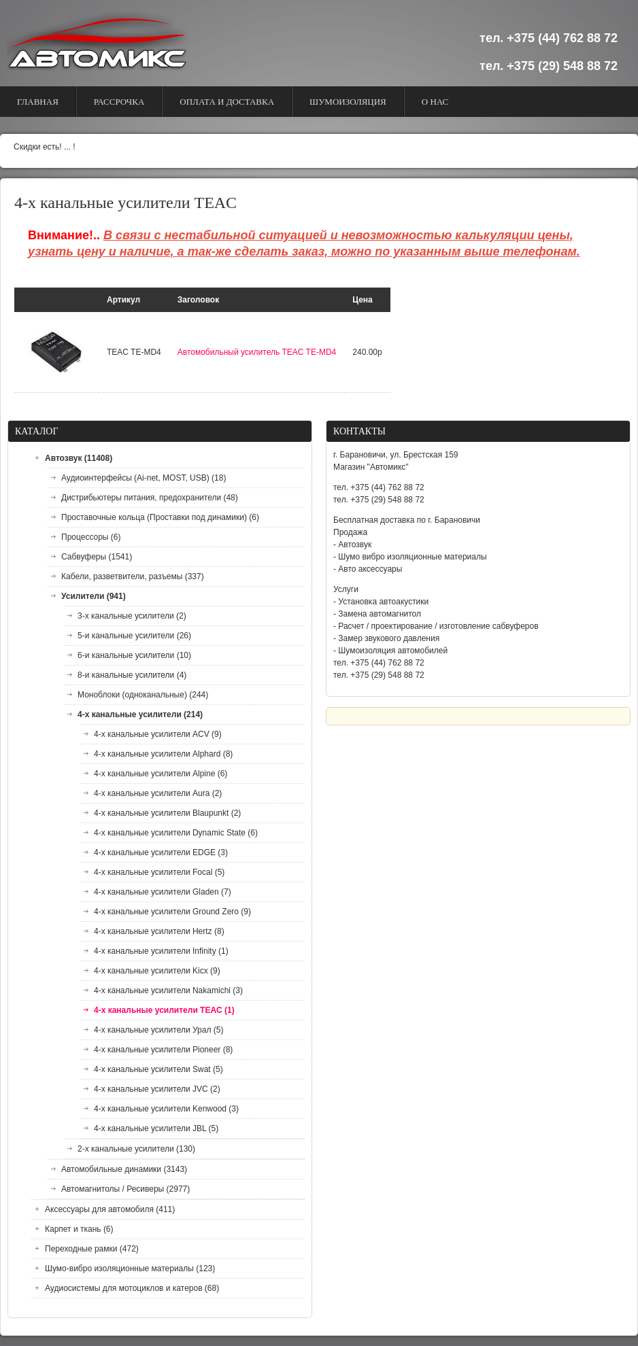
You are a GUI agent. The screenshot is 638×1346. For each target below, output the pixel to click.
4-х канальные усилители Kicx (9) (157, 971)
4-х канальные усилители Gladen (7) (162, 892)
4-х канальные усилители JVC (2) (157, 1089)
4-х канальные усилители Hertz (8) (159, 931)
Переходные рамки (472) (92, 1249)
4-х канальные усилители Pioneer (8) (163, 1049)
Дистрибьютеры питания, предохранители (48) (149, 497)
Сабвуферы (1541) (96, 557)
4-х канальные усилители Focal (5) (159, 872)
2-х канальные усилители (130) (136, 1149)
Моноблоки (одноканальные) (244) (143, 695)
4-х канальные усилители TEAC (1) (164, 1010)
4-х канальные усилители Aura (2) (158, 793)
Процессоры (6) (91, 537)
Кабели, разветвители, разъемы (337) (132, 576)
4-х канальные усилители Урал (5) (158, 1030)
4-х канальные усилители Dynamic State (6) (176, 833)
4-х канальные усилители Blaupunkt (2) (167, 813)
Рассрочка (119, 102)
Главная (37, 102)
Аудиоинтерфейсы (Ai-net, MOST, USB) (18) (143, 478)
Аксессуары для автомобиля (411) (110, 1209)
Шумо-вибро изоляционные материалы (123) (130, 1268)
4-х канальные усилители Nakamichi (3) (168, 990)
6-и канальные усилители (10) (134, 655)
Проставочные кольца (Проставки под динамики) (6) (160, 517)
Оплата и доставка (227, 102)
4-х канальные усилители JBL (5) (156, 1128)
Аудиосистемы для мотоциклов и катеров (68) (132, 1288)
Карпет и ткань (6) (79, 1229)
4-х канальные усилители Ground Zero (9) (172, 911)
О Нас (435, 102)
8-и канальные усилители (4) (132, 675)
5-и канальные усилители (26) (134, 635)
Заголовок (198, 300)
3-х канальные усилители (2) (132, 616)
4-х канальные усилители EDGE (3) (161, 852)
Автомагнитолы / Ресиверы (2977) (125, 1189)
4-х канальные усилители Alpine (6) (160, 773)
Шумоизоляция (347, 102)
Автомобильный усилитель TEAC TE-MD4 (257, 352)
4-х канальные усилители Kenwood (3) (166, 1109)
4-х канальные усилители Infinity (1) (161, 951)
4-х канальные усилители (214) (140, 714)
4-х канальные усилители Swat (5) (158, 1069)
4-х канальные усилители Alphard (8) (163, 754)
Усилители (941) (93, 596)
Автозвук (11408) (78, 458)
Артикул (123, 300)
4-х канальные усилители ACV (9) (158, 734)
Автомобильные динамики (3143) (124, 1169)
